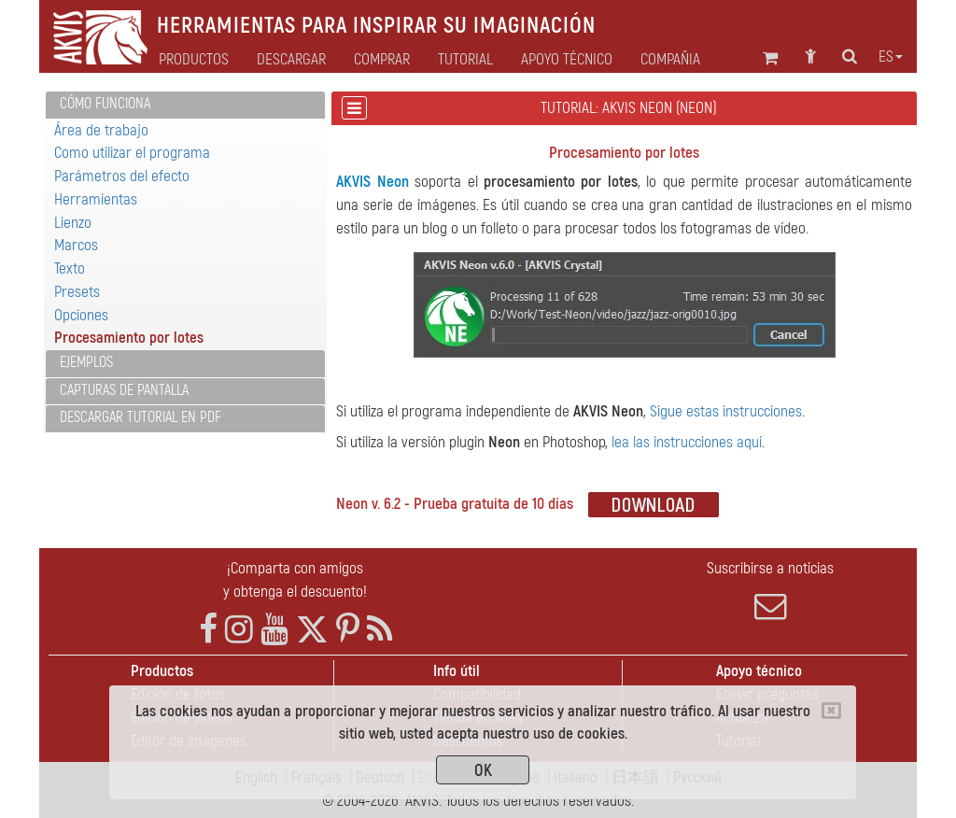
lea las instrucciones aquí (687, 442)
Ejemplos (86, 362)
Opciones (81, 315)
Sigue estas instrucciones (726, 411)
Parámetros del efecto (122, 176)
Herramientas (95, 199)
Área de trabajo (101, 130)
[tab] (185, 105)
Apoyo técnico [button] (566, 59)
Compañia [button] (670, 59)
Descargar (291, 59)
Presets (77, 292)
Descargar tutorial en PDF (140, 417)
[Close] (831, 710)
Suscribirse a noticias (770, 590)
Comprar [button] (382, 59)
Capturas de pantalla (124, 390)
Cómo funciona (105, 103)
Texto (69, 268)
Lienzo (72, 223)
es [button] (891, 57)
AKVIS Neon (372, 181)
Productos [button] (194, 59)
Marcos (76, 245)
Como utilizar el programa (132, 152)
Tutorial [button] (465, 59)
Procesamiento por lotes (129, 337)
